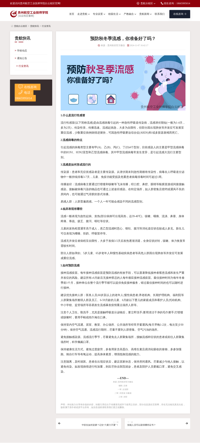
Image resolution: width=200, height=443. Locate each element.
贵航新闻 (144, 14)
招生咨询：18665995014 (175, 3)
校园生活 (113, 14)
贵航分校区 (145, 3)
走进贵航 (82, 14)
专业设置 (98, 14)
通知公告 (21, 58)
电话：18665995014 (24, 95)
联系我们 (160, 14)
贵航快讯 (34, 26)
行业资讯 (46, 26)
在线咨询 (179, 14)
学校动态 (21, 50)
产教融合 (129, 14)
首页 (71, 14)
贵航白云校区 (20, 26)
